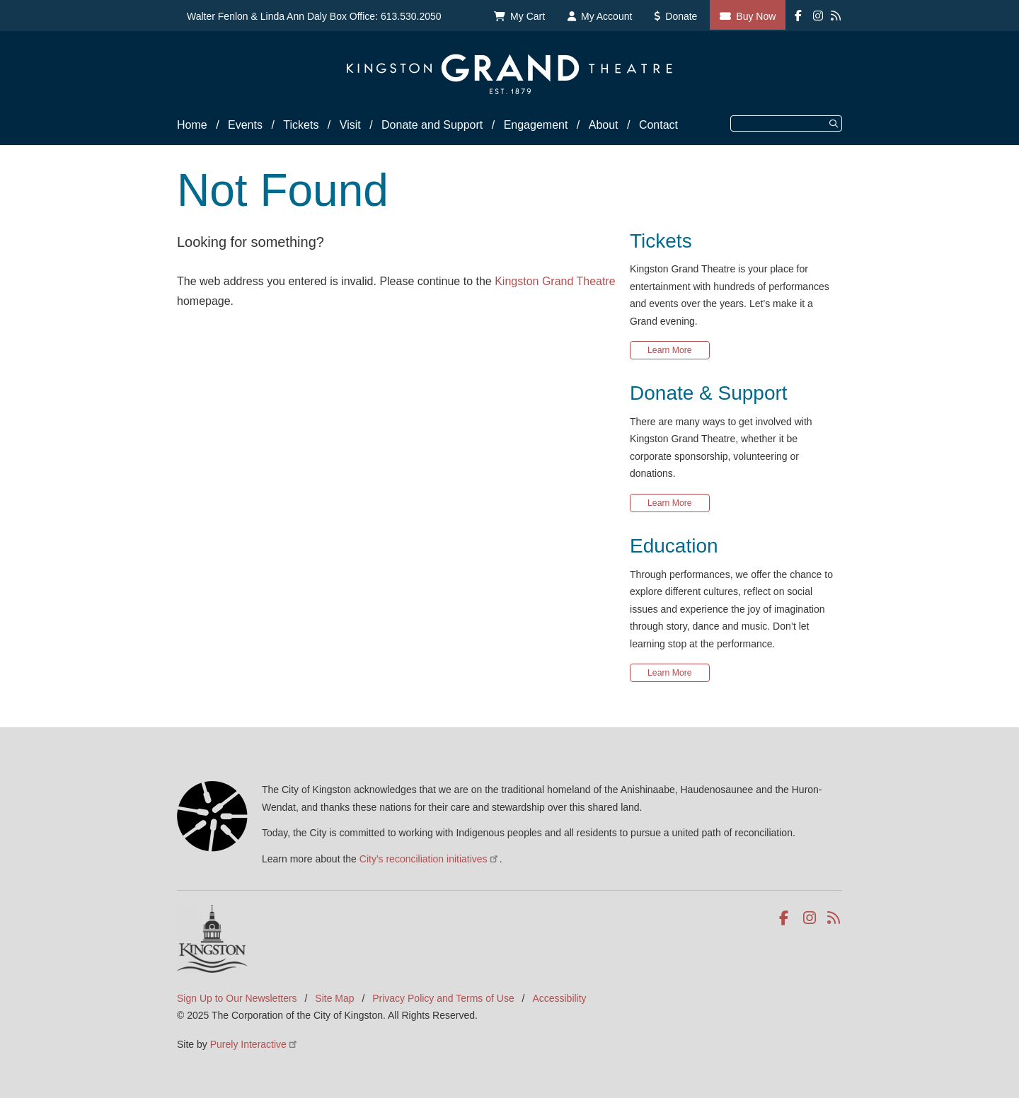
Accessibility (559, 998)
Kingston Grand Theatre (555, 281)
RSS (834, 918)
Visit (350, 125)
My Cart (527, 16)
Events (245, 125)
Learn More (669, 350)
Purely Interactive (254, 1044)
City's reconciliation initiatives (429, 859)
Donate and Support (432, 125)
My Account (606, 16)
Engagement (536, 125)
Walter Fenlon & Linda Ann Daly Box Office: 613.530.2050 (314, 16)
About (603, 125)
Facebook (786, 918)
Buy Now (756, 16)
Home (192, 125)
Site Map (334, 998)
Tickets (300, 125)
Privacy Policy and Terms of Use (443, 998)
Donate (681, 16)
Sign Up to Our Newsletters (237, 998)
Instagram (810, 918)
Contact (658, 125)
